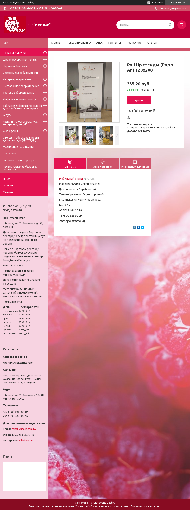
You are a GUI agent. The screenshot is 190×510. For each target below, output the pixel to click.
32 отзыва (157, 2)
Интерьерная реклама (17, 79)
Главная (56, 42)
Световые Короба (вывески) (21, 72)
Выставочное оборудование (21, 86)
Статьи (152, 42)
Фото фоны (10, 131)
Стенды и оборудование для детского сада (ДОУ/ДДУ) (21, 139)
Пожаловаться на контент (146, 506)
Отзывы (8, 185)
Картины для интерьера (18, 160)
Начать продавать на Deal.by (17, 2)
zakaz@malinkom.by (23, 429)
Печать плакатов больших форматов (20, 168)
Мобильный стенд (71, 178)
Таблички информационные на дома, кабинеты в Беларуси (22, 107)
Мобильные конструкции (19, 146)
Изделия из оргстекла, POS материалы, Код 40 (20, 123)
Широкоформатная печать (20, 59)
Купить (139, 100)
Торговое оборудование (18, 92)
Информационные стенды (19, 99)
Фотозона (9, 153)
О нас (99, 42)
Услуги (7, 115)
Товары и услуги (77, 42)
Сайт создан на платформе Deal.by (95, 502)
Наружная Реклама (15, 66)
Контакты (114, 42)
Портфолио (134, 42)
